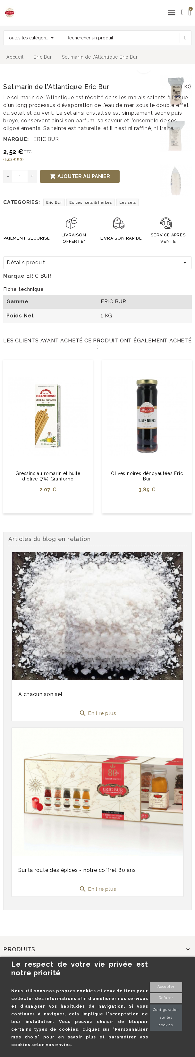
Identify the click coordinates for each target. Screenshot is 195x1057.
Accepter (165, 987)
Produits (19, 949)
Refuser (166, 998)
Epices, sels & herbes (90, 202)
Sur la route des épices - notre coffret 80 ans (77, 868)
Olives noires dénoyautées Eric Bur (147, 476)
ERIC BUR (46, 139)
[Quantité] (20, 176)
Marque (14, 276)
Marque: (16, 139)
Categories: (21, 202)
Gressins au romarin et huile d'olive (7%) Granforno (47, 476)
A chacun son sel (40, 694)
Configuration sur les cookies (166, 1017)
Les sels (127, 202)
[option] (80, 74)
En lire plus (97, 713)
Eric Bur (54, 202)
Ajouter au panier (80, 176)
